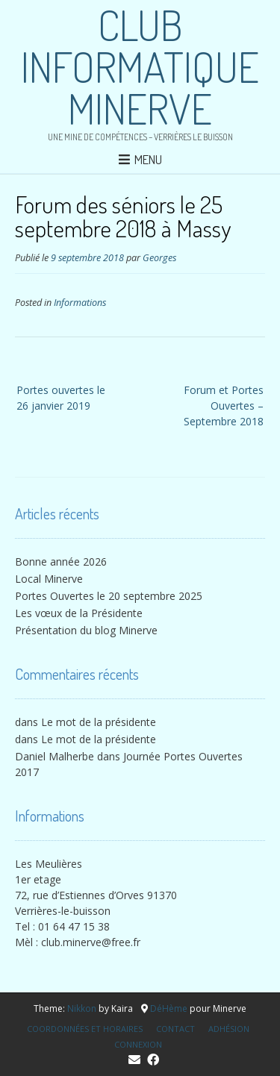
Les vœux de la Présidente (79, 613)
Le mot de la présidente (98, 722)
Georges (159, 257)
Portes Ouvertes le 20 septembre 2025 (108, 596)
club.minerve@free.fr (90, 942)
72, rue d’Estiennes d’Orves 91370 (96, 895)
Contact (175, 1028)
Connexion (138, 1044)
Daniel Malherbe (54, 756)
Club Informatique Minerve (140, 66)
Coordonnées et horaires (85, 1028)
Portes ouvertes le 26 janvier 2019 (60, 398)
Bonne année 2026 (61, 561)
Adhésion (228, 1028)
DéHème (168, 1008)
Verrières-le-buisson (63, 911)
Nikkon (81, 1008)
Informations (80, 302)
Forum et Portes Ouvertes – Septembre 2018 (224, 405)
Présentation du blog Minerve (86, 630)
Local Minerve (49, 579)
